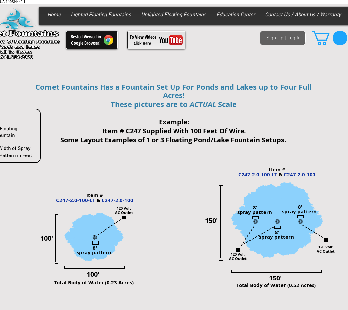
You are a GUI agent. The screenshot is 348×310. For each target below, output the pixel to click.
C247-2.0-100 (117, 200)
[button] (329, 38)
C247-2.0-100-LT (75, 200)
